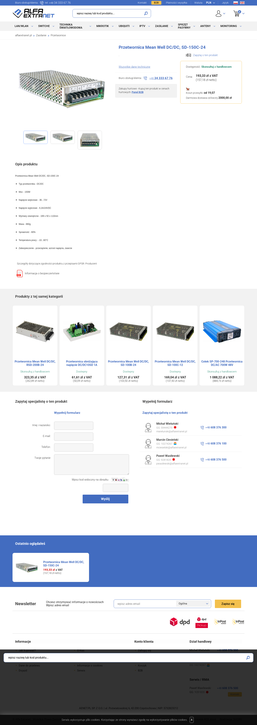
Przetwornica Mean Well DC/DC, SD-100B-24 (128, 363)
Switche (44, 26)
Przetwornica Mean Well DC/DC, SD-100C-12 (175, 363)
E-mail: (47, 436)
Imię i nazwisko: (41, 425)
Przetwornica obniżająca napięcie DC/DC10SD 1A (82, 363)
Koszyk (236, 10)
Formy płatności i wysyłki (34, 655)
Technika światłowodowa (70, 26)
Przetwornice (58, 35)
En (242, 2)
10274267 (169, 443)
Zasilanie (161, 26)
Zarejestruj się (146, 655)
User (220, 13)
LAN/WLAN (21, 26)
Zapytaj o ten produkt (205, 55)
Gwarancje (25, 660)
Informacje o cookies (90, 665)
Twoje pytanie (42, 457)
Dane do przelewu (29, 665)
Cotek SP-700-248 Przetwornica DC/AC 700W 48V (222, 363)
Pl (235, 2)
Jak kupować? (27, 650)
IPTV (142, 26)
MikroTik (102, 26)
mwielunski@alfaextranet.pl (171, 431)
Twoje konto (145, 660)
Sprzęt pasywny (184, 26)
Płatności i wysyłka (176, 2)
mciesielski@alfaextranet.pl (171, 447)
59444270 (169, 427)
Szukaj (146, 13)
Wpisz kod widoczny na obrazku (90, 479)
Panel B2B (137, 92)
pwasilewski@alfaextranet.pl (172, 463)
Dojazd (23, 670)
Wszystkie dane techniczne (134, 66)
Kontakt (142, 2)
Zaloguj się (144, 650)
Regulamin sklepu (87, 660)
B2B (156, 2)
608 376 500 (215, 459)
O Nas (80, 650)
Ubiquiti (124, 26)
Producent (91, 263)
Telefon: (46, 447)
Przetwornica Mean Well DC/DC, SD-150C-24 (63, 563)
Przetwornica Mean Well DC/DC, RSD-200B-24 (35, 363)
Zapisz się (228, 604)
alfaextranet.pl (23, 35)
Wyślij (105, 499)
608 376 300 (215, 427)
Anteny (205, 26)
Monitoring (228, 26)
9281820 (168, 459)
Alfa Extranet (34, 13)
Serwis (81, 670)
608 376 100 (215, 443)
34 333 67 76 (60, 2)
